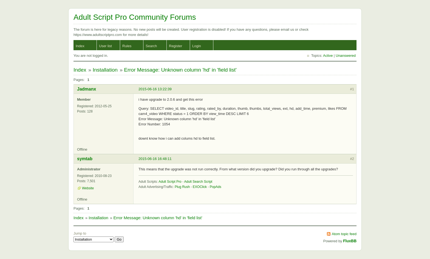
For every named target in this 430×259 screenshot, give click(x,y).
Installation (105, 70)
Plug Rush (182, 187)
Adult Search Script (198, 182)
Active (328, 56)
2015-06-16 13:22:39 (155, 89)
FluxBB (350, 241)
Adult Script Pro (170, 182)
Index (80, 46)
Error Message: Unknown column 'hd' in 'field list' (180, 70)
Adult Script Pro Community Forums (134, 17)
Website (88, 188)
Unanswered (346, 56)
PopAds (215, 187)
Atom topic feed (344, 234)
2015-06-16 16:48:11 (155, 159)
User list (105, 46)
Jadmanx (86, 89)
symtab (84, 158)
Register (175, 46)
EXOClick (200, 187)
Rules (126, 46)
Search (151, 46)
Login (196, 46)
